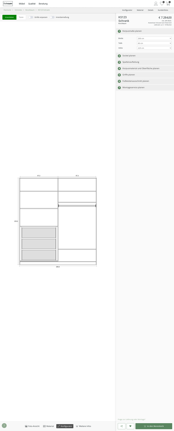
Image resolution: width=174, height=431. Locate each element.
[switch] (37, 17)
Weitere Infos (83, 426)
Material (48, 426)
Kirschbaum (30, 10)
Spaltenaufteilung (131, 62)
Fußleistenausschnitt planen (136, 81)
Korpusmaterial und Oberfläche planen (141, 68)
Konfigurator (65, 426)
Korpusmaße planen (132, 31)
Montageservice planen (134, 87)
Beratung (43, 3)
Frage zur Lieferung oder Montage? (131, 419)
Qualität (32, 3)
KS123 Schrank (44, 10)
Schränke (18, 10)
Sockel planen (129, 55)
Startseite (7, 10)
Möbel (22, 3)
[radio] (9, 17)
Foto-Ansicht (32, 426)
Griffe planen (129, 74)
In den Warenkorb (154, 426)
